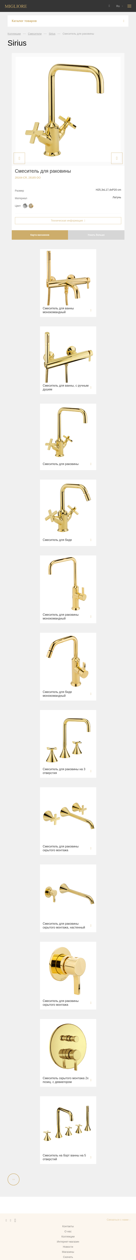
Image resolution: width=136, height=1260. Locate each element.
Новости (68, 1246)
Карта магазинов (39, 235)
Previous (19, 158)
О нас (67, 1231)
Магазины (68, 1251)
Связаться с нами (117, 1219)
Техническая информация (67, 220)
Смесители (35, 33)
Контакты (68, 1226)
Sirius (52, 33)
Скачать (68, 1256)
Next (117, 158)
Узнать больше (96, 235)
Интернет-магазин (68, 1241)
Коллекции (14, 33)
